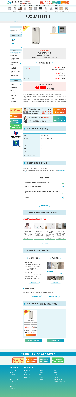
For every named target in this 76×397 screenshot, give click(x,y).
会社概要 (55, 372)
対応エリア (14, 5)
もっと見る (33, 282)
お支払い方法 (38, 5)
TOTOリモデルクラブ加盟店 (58, 383)
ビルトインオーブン (14, 381)
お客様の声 (41, 372)
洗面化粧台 (20, 11)
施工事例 (22, 5)
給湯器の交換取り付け (18, 21)
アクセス (55, 374)
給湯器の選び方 (14, 87)
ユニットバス (9, 11)
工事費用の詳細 (44, 205)
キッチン (30, 11)
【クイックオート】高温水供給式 (15, 67)
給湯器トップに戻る (55, 340)
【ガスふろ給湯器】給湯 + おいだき (15, 54)
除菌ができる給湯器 (14, 75)
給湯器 (14, 11)
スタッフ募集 (55, 376)
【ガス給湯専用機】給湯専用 (15, 63)
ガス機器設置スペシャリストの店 (59, 381)
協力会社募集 (55, 377)
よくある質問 (53, 5)
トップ (11, 21)
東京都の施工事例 (53, 296)
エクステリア (66, 11)
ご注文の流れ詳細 (45, 243)
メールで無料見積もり (65, 2)
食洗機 (45, 11)
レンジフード (51, 11)
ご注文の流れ (30, 5)
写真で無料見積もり (56, 2)
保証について (46, 5)
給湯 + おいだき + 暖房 (15, 59)
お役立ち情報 (13, 101)
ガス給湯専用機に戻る (33, 340)
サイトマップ (41, 379)
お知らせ (41, 374)
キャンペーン (41, 376)
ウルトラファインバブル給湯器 (15, 72)
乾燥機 (56, 11)
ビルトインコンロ (14, 379)
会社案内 (61, 5)
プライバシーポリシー (57, 379)
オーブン (40, 11)
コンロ (35, 11)
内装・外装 (61, 11)
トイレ (25, 11)
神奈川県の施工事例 (36, 296)
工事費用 (12, 84)
